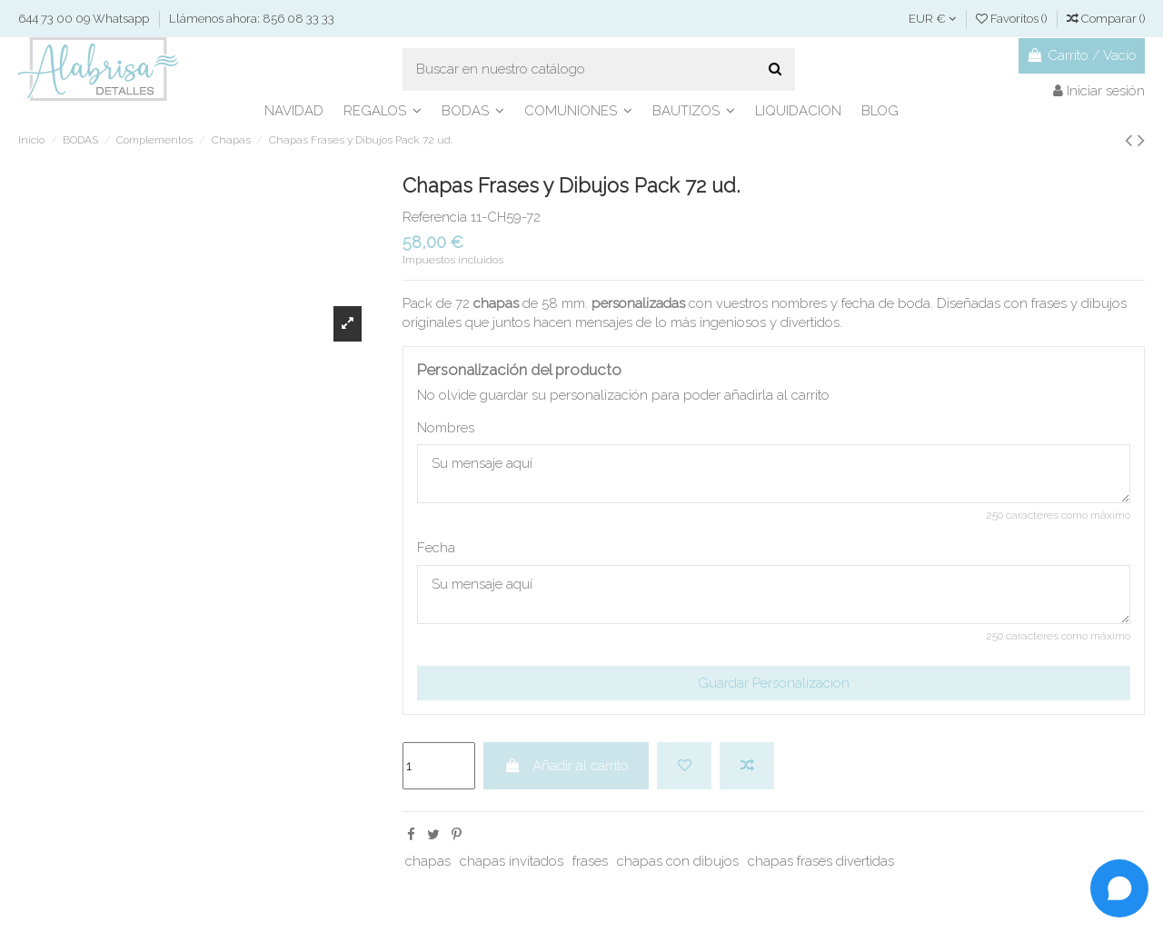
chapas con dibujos (678, 861)
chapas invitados (511, 861)
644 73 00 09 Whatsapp (85, 18)
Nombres (445, 428)
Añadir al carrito (566, 766)
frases (590, 861)
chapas (428, 861)
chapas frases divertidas (821, 861)
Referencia (435, 217)
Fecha (436, 548)
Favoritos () (1012, 18)
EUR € (932, 18)
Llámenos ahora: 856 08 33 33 (251, 18)
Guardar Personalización (774, 683)
